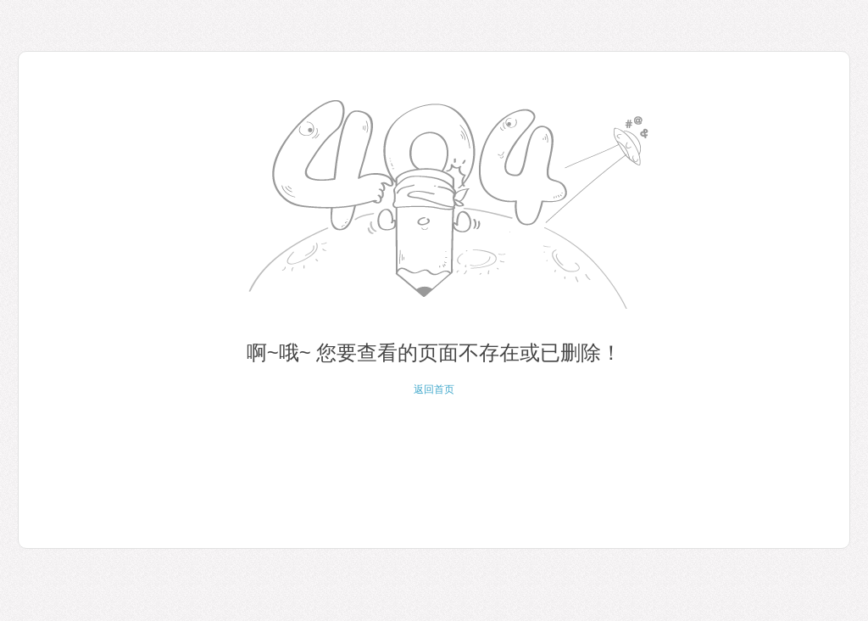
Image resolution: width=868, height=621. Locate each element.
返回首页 (434, 389)
